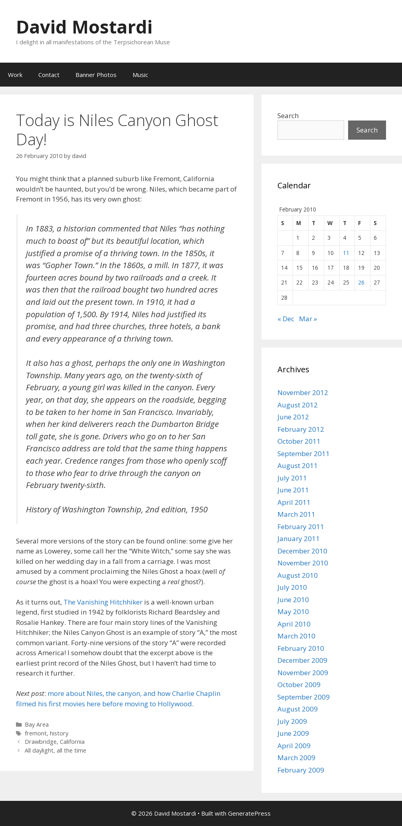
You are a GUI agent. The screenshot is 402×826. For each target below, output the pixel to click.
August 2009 (297, 708)
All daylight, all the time (55, 750)
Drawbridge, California (55, 741)
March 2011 (296, 514)
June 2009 (293, 733)
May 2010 (293, 611)
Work (15, 75)
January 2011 (298, 538)
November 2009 (302, 672)
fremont (36, 733)
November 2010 (302, 562)
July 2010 (292, 587)
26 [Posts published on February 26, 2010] (361, 282)
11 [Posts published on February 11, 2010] (346, 253)
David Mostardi (84, 26)
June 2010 (293, 599)
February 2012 (300, 429)
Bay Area (37, 724)
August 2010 (297, 575)
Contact (48, 75)
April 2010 (294, 623)
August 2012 (297, 404)
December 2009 (302, 660)
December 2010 (302, 550)
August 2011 (297, 465)
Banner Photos (96, 75)
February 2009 (300, 770)
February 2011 (300, 526)
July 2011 (292, 477)
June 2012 (293, 416)
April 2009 (294, 745)
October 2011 (299, 441)
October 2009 (299, 684)
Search (288, 115)
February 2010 (300, 648)
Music (140, 75)
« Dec (285, 318)
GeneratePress (249, 813)
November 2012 (302, 392)
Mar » (308, 318)
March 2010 (296, 635)
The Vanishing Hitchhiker (103, 602)
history (59, 733)
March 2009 (296, 757)
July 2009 (292, 721)
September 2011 (303, 453)
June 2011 (293, 489)
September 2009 (303, 697)
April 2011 (294, 502)
